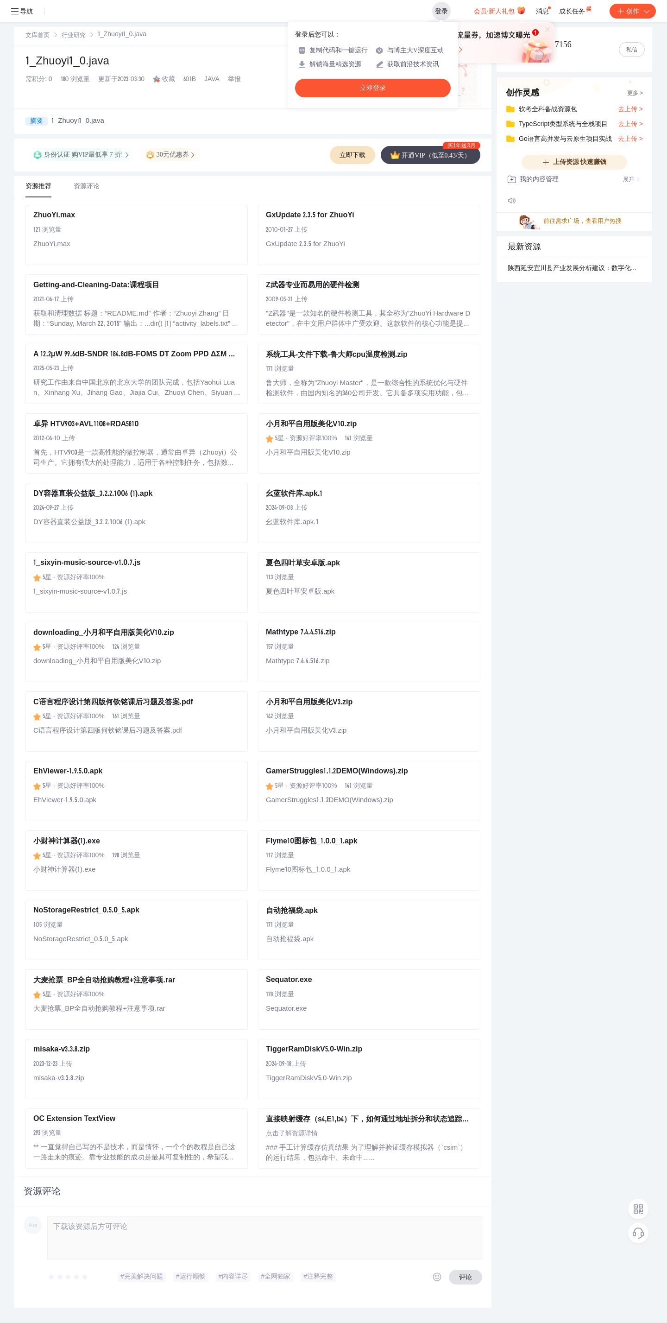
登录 (441, 11)
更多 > (635, 93)
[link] (37, 35)
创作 (632, 11)
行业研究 (74, 36)
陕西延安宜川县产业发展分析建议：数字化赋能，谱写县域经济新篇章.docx (574, 269)
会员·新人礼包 (499, 10)
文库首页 (37, 36)
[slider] (68, 1277)
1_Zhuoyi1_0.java (67, 62)
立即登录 (373, 87)
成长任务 (576, 9)
